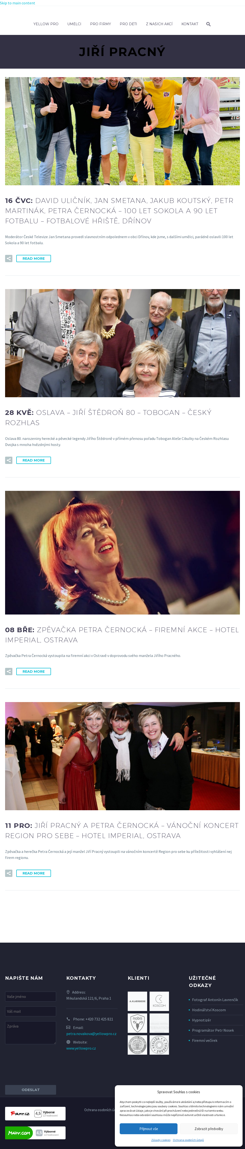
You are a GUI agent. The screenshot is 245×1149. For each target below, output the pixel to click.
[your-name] (30, 997)
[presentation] (42, 1064)
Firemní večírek (204, 1040)
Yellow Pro (46, 24)
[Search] (208, 24)
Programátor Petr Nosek (213, 1030)
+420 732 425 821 (99, 1019)
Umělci (74, 24)
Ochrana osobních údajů (188, 1140)
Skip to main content (17, 2)
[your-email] (30, 1011)
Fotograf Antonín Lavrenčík (215, 999)
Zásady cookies (160, 1140)
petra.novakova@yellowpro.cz (91, 1033)
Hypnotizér (201, 1020)
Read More (34, 258)
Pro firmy (100, 24)
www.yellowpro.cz (81, 1048)
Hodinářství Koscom (209, 1009)
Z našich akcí (159, 24)
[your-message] (30, 1032)
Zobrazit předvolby (208, 1128)
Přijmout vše (148, 1128)
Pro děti (128, 24)
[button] (8, 258)
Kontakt (189, 24)
